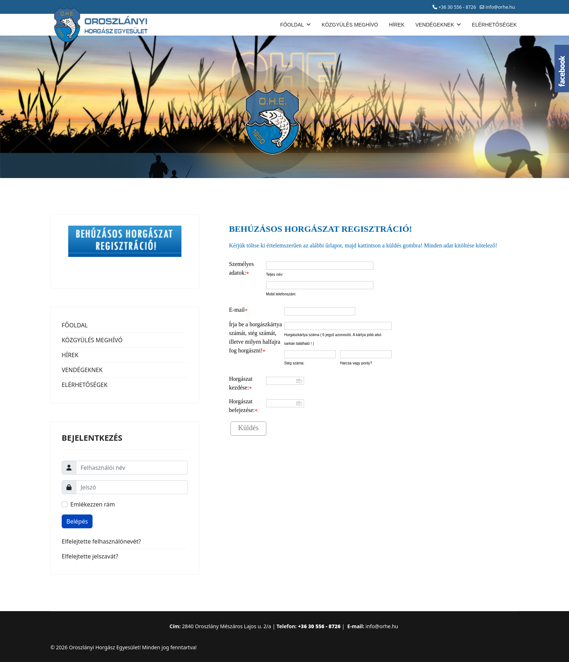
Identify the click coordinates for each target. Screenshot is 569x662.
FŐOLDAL (292, 25)
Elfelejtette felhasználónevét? (101, 541)
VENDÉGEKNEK (435, 25)
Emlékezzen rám (92, 504)
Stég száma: (294, 363)
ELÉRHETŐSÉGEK (494, 25)
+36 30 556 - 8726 (457, 7)
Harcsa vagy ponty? (356, 363)
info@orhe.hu (500, 7)
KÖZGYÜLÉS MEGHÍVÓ (350, 25)
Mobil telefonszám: (281, 294)
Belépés (77, 521)
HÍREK (397, 25)
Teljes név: (274, 274)
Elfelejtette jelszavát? (90, 556)
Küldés (248, 428)
